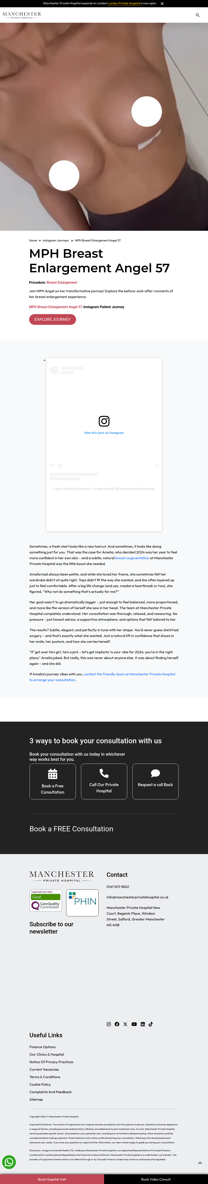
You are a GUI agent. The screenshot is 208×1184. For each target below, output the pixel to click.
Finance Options (43, 1048)
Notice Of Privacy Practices (51, 1063)
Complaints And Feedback (51, 1093)
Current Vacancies (44, 1071)
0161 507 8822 (118, 888)
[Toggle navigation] (204, 15)
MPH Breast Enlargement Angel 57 (55, 307)
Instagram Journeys (58, 240)
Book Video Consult (156, 1179)
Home (33, 240)
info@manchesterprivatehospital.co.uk (138, 898)
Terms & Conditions (45, 1078)
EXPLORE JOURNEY (54, 319)
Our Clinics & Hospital (47, 1056)
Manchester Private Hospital (63, 1118)
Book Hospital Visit (52, 1179)
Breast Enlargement (62, 282)
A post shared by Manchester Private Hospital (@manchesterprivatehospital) (104, 489)
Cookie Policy (40, 1086)
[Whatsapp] (9, 1162)
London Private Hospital (124, 3)
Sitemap (36, 1101)
